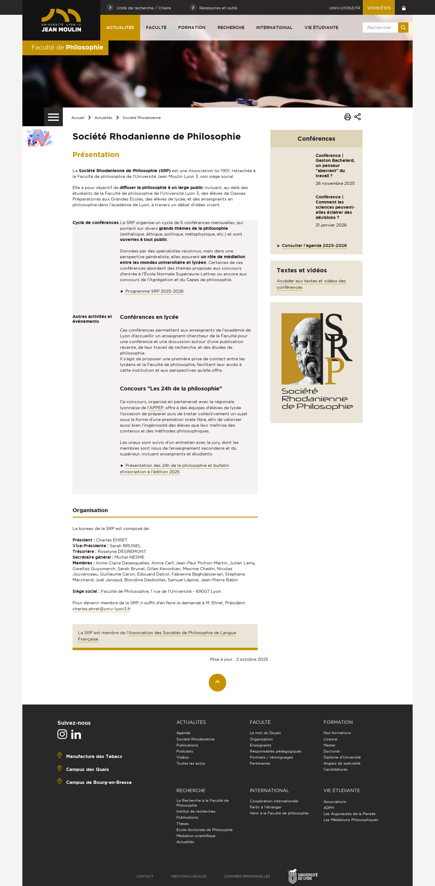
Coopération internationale (274, 801)
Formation (191, 27)
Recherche (231, 27)
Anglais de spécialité (342, 763)
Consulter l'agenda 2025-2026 (314, 245)
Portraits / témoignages (271, 757)
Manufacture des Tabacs (94, 756)
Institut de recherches (195, 811)
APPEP (156, 407)
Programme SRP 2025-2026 (154, 291)
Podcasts (184, 751)
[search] (384, 27)
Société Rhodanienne (142, 118)
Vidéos (182, 757)
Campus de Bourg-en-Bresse (99, 782)
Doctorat (332, 751)
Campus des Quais (87, 769)
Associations (335, 802)
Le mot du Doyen (265, 733)
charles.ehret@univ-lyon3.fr (101, 608)
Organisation (261, 739)
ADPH (329, 808)
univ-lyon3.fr (344, 8)
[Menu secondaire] (53, 117)
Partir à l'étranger (266, 807)
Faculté (156, 27)
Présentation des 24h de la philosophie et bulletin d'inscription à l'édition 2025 (174, 468)
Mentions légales (189, 876)
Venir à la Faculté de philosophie (279, 813)
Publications (187, 745)
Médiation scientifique (195, 836)
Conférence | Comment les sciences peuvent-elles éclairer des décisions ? (335, 207)
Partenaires (260, 763)
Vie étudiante (321, 27)
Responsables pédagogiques (275, 751)
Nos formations (337, 733)
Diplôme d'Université (342, 757)
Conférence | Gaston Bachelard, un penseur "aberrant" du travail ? (335, 165)
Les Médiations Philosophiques (351, 820)
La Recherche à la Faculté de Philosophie (202, 802)
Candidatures (335, 769)
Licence (330, 739)
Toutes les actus (190, 763)
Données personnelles (247, 876)
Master (330, 745)
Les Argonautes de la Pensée (349, 814)
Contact (145, 876)
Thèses (182, 824)
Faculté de (67, 47)
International (274, 27)
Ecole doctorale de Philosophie (204, 830)
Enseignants (260, 745)
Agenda (183, 733)
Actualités (120, 27)
